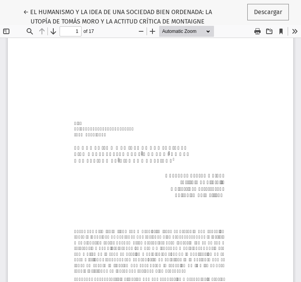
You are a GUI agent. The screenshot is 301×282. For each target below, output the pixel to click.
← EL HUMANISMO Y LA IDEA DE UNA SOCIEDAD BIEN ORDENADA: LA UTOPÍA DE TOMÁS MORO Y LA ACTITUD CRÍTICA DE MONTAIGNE (117, 16)
